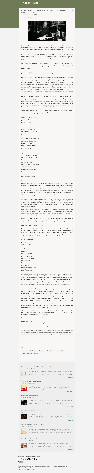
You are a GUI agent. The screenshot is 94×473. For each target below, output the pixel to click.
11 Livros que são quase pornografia (31, 381)
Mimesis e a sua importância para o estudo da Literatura (36, 439)
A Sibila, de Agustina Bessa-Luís (30, 410)
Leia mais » (69, 377)
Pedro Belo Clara (26, 353)
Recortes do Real (42, 339)
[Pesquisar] (74, 3)
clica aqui (42, 323)
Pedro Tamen (34, 353)
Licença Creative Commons (38, 465)
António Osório (25, 350)
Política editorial (27, 467)
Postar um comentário (28, 357)
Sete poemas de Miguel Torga (29, 395)
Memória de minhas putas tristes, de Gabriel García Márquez (38, 367)
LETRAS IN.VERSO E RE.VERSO (30, 3)
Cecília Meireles (34, 350)
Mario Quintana (51, 350)
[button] (72, 10)
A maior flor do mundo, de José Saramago (32, 424)
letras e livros (42, 350)
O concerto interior (60, 350)
